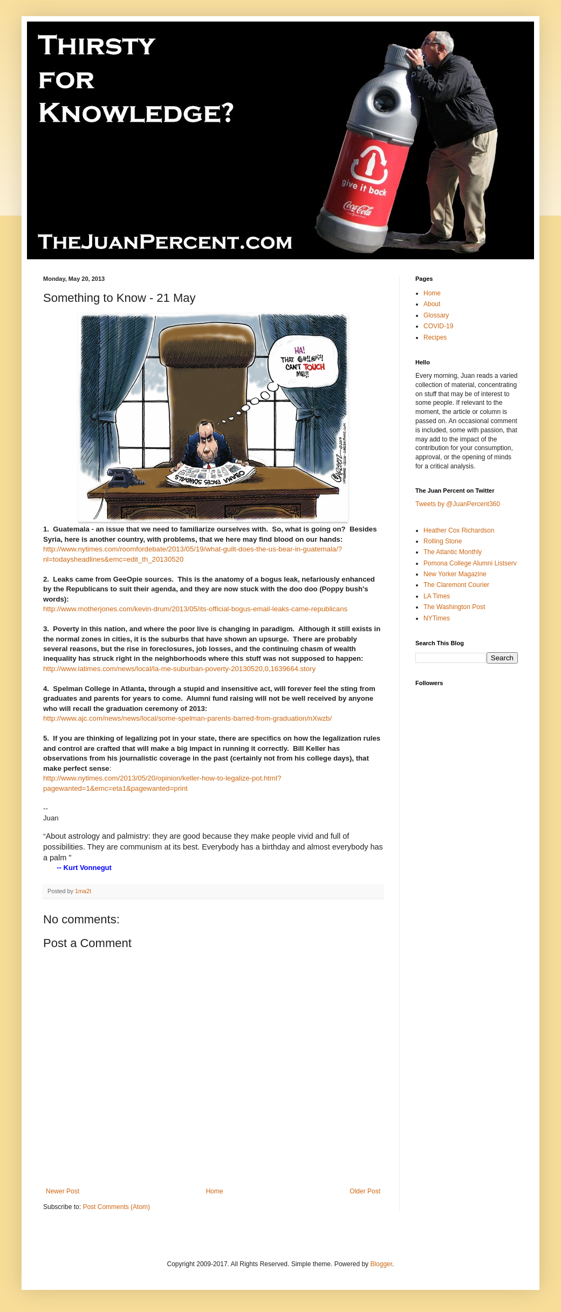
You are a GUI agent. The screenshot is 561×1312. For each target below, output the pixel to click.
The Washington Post (454, 607)
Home (214, 1191)
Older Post (365, 1191)
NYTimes (436, 618)
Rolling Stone (442, 541)
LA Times (436, 596)
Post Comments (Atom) (116, 1207)
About (431, 304)
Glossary (436, 315)
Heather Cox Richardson (458, 530)
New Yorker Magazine (455, 574)
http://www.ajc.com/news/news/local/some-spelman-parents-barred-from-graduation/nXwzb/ (187, 718)
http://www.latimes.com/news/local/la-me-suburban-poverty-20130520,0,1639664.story (179, 669)
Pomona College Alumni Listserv (470, 563)
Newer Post (62, 1191)
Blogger (381, 1264)
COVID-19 (438, 326)
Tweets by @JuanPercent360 (457, 504)
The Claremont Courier (456, 585)
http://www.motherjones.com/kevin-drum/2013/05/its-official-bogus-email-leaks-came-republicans (195, 609)
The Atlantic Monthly (452, 552)
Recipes (435, 337)
